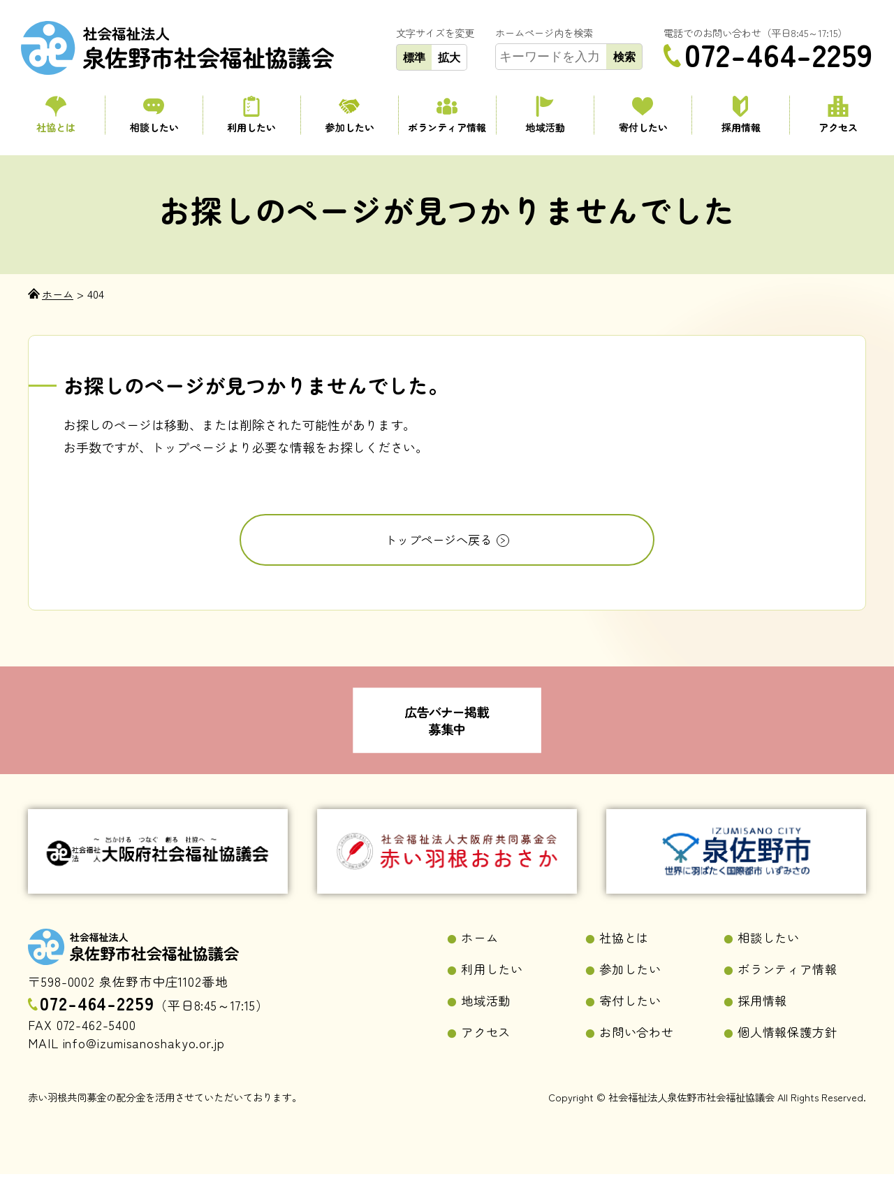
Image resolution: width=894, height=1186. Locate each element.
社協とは (56, 115)
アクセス (838, 115)
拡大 (449, 57)
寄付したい (642, 115)
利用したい (251, 115)
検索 (624, 56)
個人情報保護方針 (790, 1043)
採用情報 (740, 115)
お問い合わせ (638, 1043)
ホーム (481, 947)
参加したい (349, 115)
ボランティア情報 (447, 115)
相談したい (154, 115)
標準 (414, 57)
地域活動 (545, 115)
